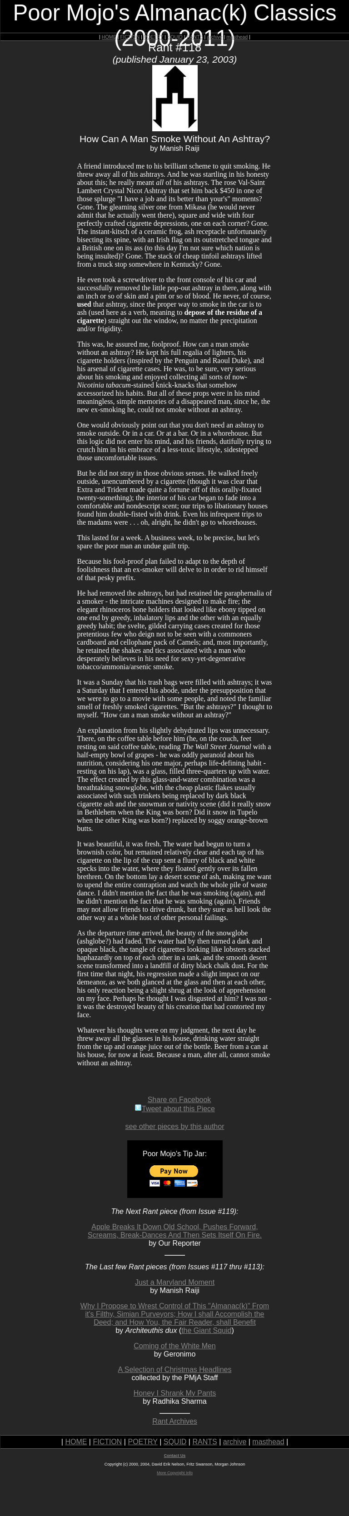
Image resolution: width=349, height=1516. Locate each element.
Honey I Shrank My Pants (175, 1393)
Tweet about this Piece (175, 1109)
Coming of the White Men (175, 1346)
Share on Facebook (179, 1099)
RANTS (194, 37)
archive (214, 37)
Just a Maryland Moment (174, 1282)
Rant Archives (174, 1421)
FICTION (130, 37)
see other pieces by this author (174, 1126)
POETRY (153, 37)
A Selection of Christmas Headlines (175, 1369)
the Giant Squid (206, 1330)
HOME (109, 37)
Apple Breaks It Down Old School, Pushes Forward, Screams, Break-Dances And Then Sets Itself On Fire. (175, 1231)
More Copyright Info (175, 1473)
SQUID (175, 37)
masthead (237, 37)
